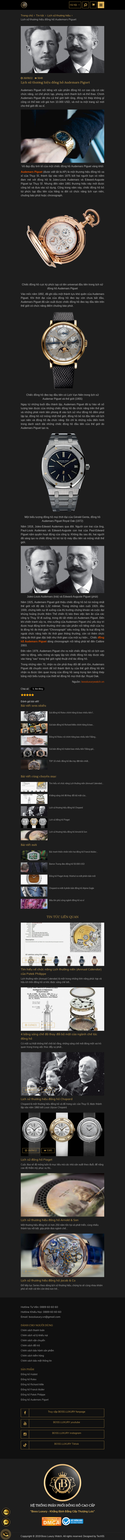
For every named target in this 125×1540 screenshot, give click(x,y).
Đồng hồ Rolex (28, 1381)
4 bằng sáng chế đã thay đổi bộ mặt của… (68, 796)
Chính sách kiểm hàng (32, 1357)
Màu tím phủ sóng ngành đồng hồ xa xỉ (66, 901)
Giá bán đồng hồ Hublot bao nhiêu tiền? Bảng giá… (72, 750)
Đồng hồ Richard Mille (32, 1386)
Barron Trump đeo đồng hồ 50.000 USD (67, 865)
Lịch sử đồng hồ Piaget (59, 821)
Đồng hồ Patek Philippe (33, 1397)
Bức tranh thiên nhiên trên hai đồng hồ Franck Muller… (73, 853)
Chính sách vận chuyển (33, 1342)
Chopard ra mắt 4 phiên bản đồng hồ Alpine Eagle (71, 889)
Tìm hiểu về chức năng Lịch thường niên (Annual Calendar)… (76, 784)
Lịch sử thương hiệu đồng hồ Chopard (66, 809)
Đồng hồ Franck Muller (33, 1392)
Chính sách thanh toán (33, 1332)
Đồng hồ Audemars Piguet (35, 1402)
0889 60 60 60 (49, 1308)
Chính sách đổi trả (30, 1347)
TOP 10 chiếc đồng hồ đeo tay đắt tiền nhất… (69, 762)
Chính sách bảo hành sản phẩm (37, 1352)
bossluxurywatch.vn (92, 681)
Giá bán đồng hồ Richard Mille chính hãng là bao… (71, 726)
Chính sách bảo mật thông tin (36, 1362)
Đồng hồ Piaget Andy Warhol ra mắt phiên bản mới (72, 877)
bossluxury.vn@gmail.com (44, 1318)
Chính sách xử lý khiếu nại (34, 1337)
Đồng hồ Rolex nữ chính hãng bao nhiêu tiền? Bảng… (73, 738)
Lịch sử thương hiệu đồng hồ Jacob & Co (48, 1280)
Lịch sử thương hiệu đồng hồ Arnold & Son (68, 833)
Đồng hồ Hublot (29, 1376)
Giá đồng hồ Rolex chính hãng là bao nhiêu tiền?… (71, 714)
